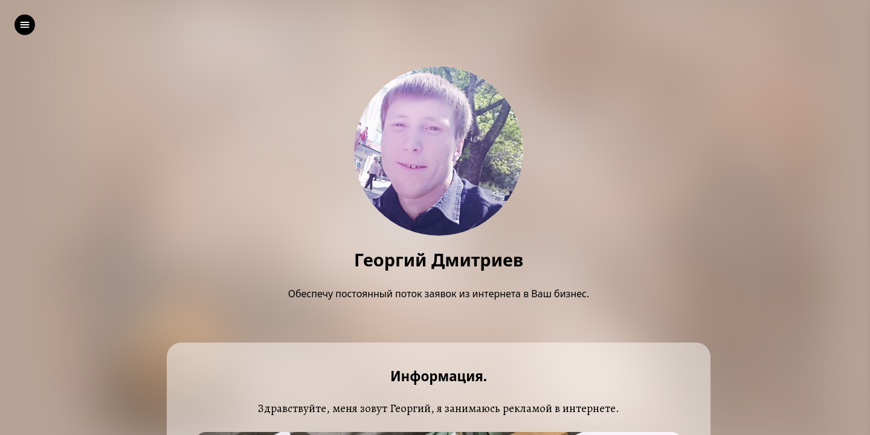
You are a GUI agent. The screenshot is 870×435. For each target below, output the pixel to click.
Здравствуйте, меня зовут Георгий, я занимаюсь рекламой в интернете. (438, 408)
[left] (24, 24)
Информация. (438, 377)
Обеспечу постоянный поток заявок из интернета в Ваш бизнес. (438, 293)
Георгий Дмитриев (438, 260)
